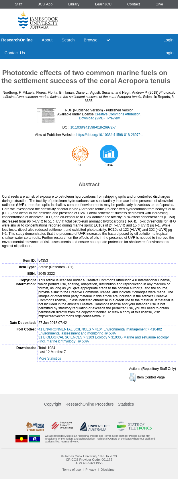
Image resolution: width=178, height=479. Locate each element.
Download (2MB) (92, 118)
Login (168, 40)
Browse (90, 40)
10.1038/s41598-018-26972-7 (93, 127)
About (47, 40)
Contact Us (15, 53)
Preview (113, 118)
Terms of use (71, 469)
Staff (18, 4)
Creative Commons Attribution (117, 114)
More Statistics (49, 358)
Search (68, 40)
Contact (133, 4)
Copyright (52, 404)
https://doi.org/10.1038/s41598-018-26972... (110, 135)
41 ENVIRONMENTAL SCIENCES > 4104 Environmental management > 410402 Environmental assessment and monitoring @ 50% (100, 331)
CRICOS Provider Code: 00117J (89, 459)
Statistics (126, 404)
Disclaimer (108, 469)
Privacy (90, 469)
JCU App (45, 4)
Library (73, 4)
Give (159, 4)
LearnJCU (103, 4)
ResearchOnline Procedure (89, 404)
